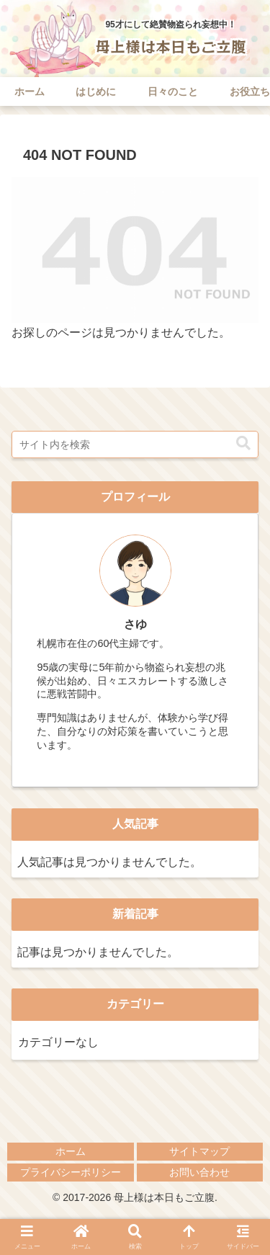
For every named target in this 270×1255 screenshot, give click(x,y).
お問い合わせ (199, 1172)
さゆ (135, 624)
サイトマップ (199, 1151)
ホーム (70, 1151)
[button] (243, 443)
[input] (135, 444)
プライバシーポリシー (70, 1172)
